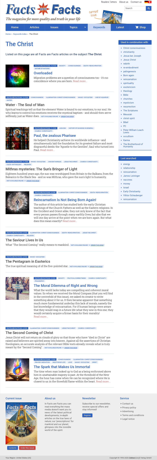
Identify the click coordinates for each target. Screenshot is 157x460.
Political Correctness (76, 278)
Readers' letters (109, 2)
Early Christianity (131, 191)
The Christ (33, 34)
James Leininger (131, 176)
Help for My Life (59, 362)
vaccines (127, 179)
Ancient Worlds (54, 161)
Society (62, 66)
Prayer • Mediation (42, 362)
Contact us (136, 2)
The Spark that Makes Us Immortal (62, 367)
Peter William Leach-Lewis (133, 131)
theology (127, 91)
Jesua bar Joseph (132, 56)
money (126, 183)
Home (8, 34)
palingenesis (129, 71)
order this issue (67, 116)
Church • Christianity (43, 131)
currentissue (93, 13)
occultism (128, 136)
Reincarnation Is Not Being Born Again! (65, 200)
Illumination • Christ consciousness (60, 97)
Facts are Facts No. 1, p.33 (45, 359)
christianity (128, 52)
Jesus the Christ (70, 161)
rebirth (126, 63)
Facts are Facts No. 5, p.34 (17, 257)
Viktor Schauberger (133, 195)
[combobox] (135, 8)
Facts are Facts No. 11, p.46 (17, 161)
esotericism (129, 87)
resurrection (129, 106)
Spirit (94, 362)
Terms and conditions (133, 415)
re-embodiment (130, 67)
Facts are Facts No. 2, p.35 (17, 328)
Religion (27, 164)
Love (70, 362)
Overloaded (43, 73)
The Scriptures (130, 110)
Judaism (62, 128)
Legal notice (128, 419)
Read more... (80, 81)
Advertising (128, 411)
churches (127, 98)
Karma (126, 140)
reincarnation (130, 79)
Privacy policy (129, 407)
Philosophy (39, 281)
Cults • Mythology (14, 164)
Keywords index (20, 34)
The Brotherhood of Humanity (133, 145)
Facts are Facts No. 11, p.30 (45, 128)
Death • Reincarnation (92, 66)
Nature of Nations (42, 68)
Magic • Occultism (85, 97)
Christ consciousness (134, 48)
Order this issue (27, 448)
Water (9, 100)
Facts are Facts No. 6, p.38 (45, 192)
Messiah (127, 114)
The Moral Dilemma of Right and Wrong (66, 286)
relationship (129, 168)
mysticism (128, 102)
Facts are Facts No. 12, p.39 (17, 97)
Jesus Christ (129, 59)
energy (126, 164)
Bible (125, 95)
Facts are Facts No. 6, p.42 (17, 233)
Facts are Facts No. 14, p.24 (45, 66)
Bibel (125, 122)
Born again (128, 75)
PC (124, 126)
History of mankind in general (81, 128)
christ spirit (129, 118)
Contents (12, 448)
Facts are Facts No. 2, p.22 (45, 278)
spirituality (128, 83)
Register (87, 415)
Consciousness (74, 66)
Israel (126, 187)
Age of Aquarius (101, 97)
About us (123, 2)
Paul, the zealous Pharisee (55, 136)
